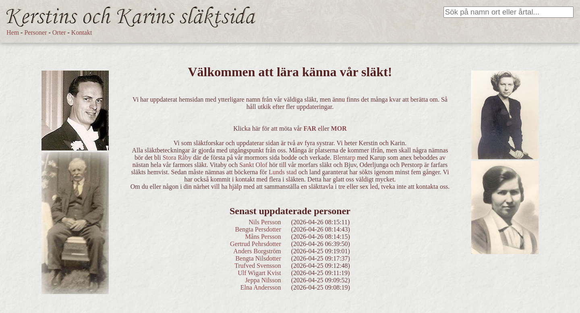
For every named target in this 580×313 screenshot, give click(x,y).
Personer (35, 32)
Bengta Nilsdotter (258, 258)
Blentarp (344, 157)
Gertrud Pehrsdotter (255, 243)
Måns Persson (263, 236)
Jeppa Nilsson (263, 280)
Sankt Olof (253, 164)
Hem (12, 32)
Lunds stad (283, 172)
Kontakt (81, 32)
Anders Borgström (257, 251)
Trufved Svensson (257, 265)
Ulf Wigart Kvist (259, 272)
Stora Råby (177, 157)
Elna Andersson (260, 287)
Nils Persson (265, 222)
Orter (59, 32)
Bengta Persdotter (258, 229)
